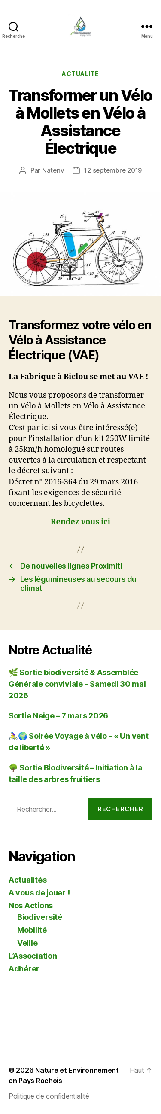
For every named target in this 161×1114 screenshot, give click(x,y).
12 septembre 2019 (113, 170)
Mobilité (32, 929)
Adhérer (24, 968)
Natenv (53, 170)
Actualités (27, 879)
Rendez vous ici (80, 522)
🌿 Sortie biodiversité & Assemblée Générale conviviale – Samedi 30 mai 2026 (77, 684)
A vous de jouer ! (39, 892)
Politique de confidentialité (49, 1096)
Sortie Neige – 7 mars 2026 (58, 715)
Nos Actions (31, 905)
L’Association (33, 955)
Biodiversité (39, 917)
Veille (27, 942)
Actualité (80, 73)
